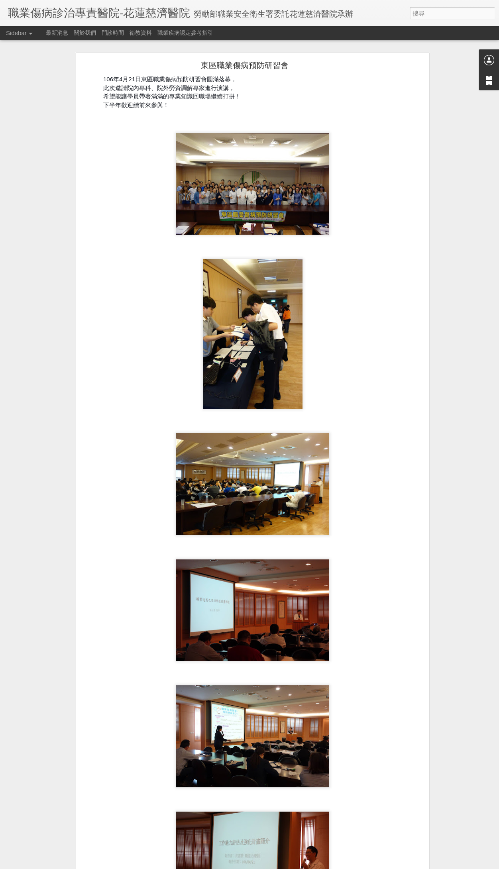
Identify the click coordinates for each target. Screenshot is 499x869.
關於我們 (85, 32)
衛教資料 (141, 32)
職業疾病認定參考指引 (185, 32)
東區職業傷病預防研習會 (245, 65)
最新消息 (57, 32)
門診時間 (113, 32)
